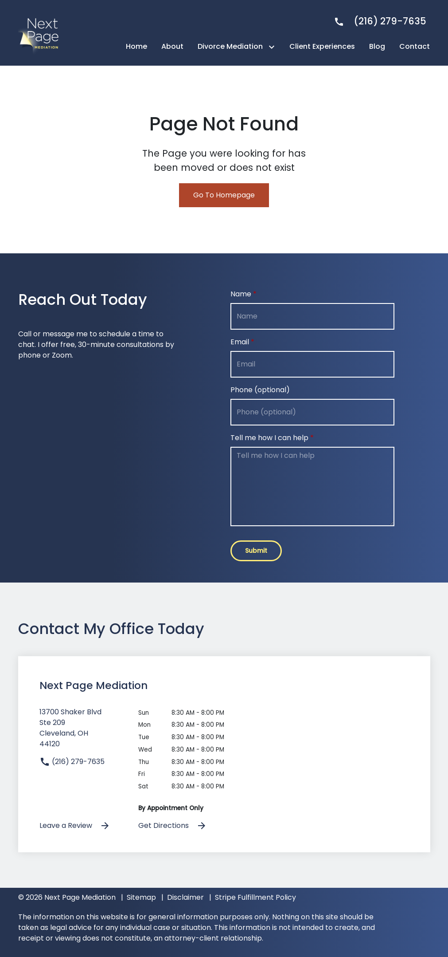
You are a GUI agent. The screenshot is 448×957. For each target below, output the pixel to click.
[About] (172, 46)
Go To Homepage (224, 195)
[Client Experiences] (322, 46)
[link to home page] (40, 32)
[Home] (136, 46)
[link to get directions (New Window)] (82, 731)
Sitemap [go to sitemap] (141, 897)
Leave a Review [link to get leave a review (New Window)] (74, 825)
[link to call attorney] (376, 21)
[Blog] (377, 46)
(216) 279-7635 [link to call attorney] (72, 761)
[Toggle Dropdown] (273, 46)
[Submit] (256, 550)
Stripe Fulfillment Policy (255, 897)
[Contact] (414, 46)
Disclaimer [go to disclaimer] (185, 897)
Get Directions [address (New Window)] (172, 825)
